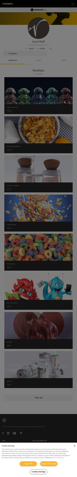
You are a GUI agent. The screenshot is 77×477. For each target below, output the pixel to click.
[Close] (74, 445)
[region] (38, 460)
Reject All (28, 464)
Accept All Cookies (48, 464)
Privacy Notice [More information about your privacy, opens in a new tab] (59, 457)
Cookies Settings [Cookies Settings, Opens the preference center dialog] (38, 472)
